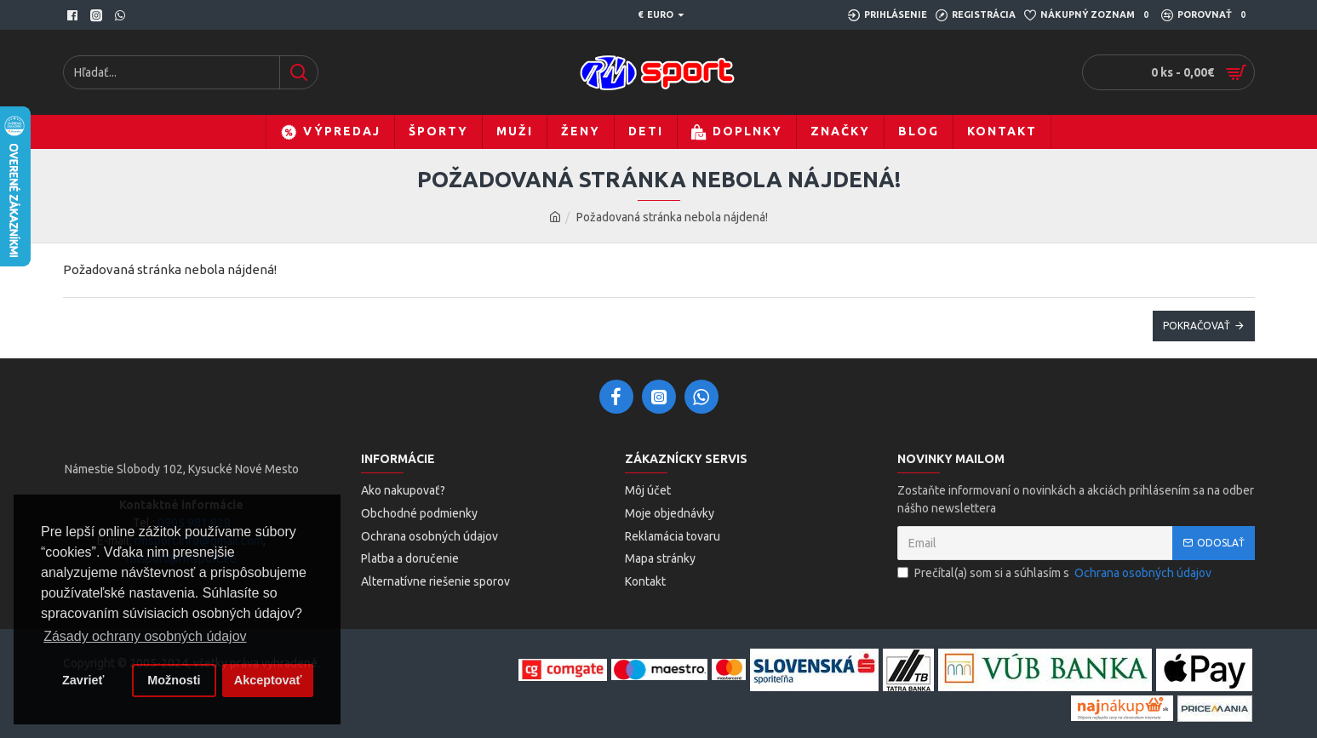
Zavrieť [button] (83, 680)
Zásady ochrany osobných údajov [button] (144, 636)
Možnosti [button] (173, 680)
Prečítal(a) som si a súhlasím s (1055, 573)
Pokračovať (1196, 325)
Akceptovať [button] (268, 680)
